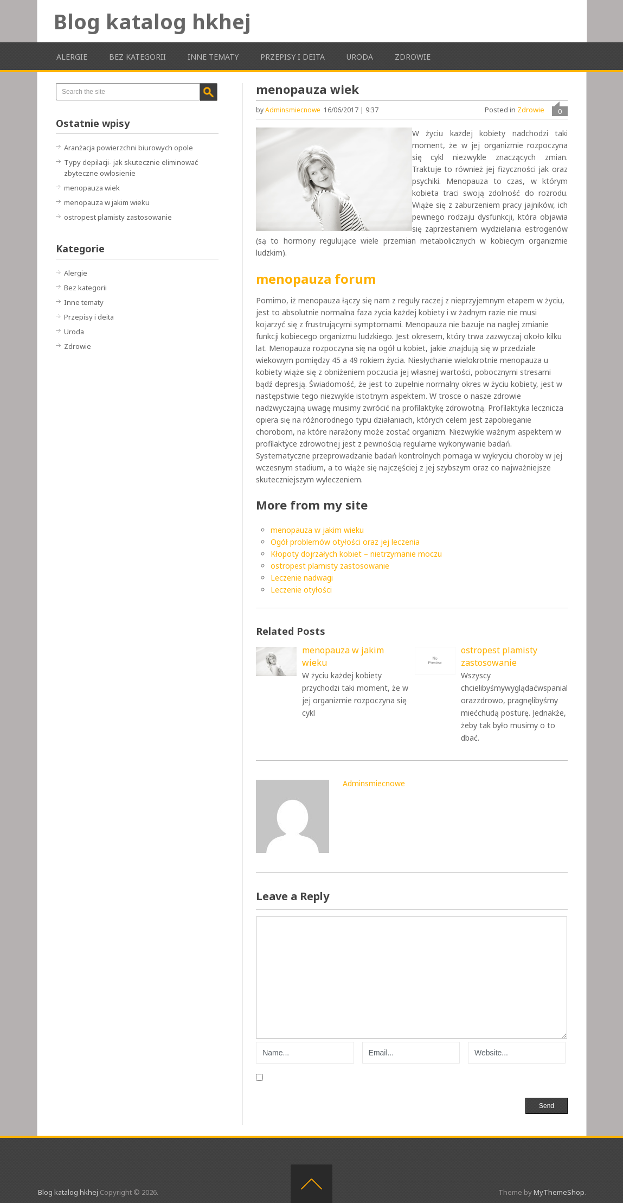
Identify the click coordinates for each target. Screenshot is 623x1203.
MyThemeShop (559, 1192)
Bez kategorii (137, 57)
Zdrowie (413, 57)
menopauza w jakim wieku (317, 530)
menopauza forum (316, 279)
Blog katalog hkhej (152, 21)
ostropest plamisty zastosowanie (330, 566)
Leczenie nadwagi (302, 577)
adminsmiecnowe (292, 109)
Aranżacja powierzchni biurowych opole (128, 147)
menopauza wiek (92, 188)
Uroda (359, 57)
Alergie (71, 57)
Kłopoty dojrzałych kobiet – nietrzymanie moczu (356, 554)
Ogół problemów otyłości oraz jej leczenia (345, 542)
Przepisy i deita (292, 57)
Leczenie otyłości (301, 589)
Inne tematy (213, 57)
